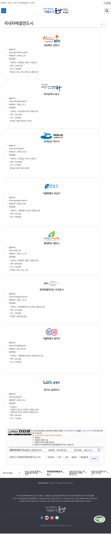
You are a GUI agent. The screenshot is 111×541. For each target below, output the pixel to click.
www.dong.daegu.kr (18, 101)
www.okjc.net (15, 250)
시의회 (15, 3)
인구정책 (32, 3)
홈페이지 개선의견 (17, 449)
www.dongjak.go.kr (17, 345)
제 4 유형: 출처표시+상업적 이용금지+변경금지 (47, 435)
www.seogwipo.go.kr (18, 296)
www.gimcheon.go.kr (18, 52)
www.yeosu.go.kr (16, 148)
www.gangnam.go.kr (18, 200)
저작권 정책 (52, 483)
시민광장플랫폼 (23, 3)
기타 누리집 (96, 472)
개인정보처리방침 (42, 483)
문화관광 (3, 3)
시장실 (9, 3)
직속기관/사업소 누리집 (55, 473)
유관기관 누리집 (75, 472)
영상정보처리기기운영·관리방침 (64, 483)
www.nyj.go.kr (15, 396)
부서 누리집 (7, 472)
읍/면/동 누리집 (31, 472)
